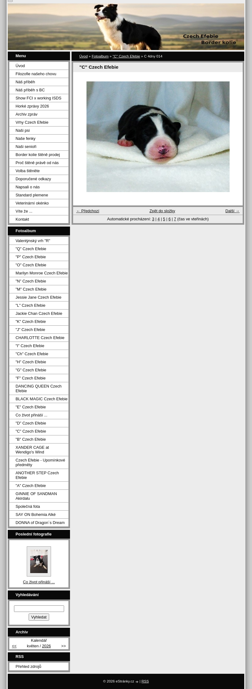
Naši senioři (26, 146)
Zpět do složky (162, 211)
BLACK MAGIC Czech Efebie (42, 399)
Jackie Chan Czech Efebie (39, 313)
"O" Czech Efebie (31, 265)
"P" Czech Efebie (31, 257)
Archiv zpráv (26, 114)
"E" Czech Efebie (31, 407)
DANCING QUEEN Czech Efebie (39, 388)
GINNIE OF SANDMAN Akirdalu (36, 496)
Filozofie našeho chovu (36, 73)
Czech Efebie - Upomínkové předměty (40, 462)
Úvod (83, 56)
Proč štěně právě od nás (37, 162)
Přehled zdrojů (28, 666)
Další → (232, 211)
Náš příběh (25, 82)
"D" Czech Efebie (31, 423)
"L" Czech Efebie (30, 305)
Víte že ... (24, 211)
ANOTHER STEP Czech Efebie (37, 475)
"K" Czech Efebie (31, 321)
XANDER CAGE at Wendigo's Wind (32, 449)
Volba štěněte (28, 170)
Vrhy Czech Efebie (32, 122)
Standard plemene (32, 195)
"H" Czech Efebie (31, 362)
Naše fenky (25, 138)
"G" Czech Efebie (31, 370)
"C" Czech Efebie (126, 56)
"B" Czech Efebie (31, 439)
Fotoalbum (100, 56)
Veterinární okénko (32, 203)
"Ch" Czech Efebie (32, 353)
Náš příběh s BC (30, 90)
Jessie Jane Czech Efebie (38, 297)
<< (14, 646)
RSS (145, 681)
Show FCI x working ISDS (38, 98)
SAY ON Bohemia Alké (36, 514)
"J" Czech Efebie (30, 329)
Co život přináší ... (31, 415)
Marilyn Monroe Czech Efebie (42, 273)
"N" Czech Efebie (31, 281)
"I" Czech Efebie (30, 345)
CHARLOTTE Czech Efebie (40, 337)
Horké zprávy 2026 (32, 106)
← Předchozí (87, 211)
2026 (46, 646)
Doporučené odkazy (33, 179)
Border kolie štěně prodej (38, 154)
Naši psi (23, 130)
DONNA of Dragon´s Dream (40, 522)
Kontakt (22, 219)
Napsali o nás (28, 187)
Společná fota (28, 506)
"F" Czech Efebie (31, 378)
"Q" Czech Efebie (31, 248)
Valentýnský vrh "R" (33, 240)
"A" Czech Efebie (31, 485)
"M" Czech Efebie (31, 289)
